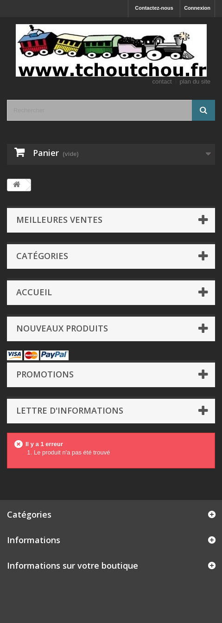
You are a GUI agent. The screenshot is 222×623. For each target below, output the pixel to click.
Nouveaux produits (62, 328)
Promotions (45, 374)
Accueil (34, 292)
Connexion (197, 8)
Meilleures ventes (59, 219)
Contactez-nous (154, 8)
